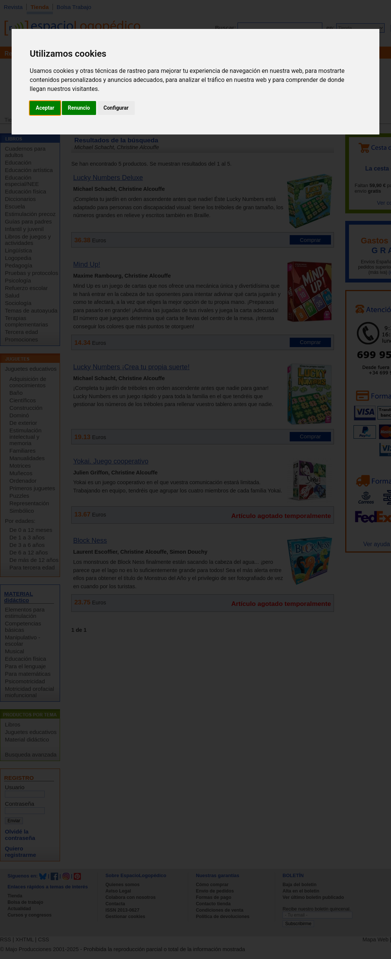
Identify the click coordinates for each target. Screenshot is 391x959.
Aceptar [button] (45, 108)
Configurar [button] (116, 108)
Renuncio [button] (79, 108)
